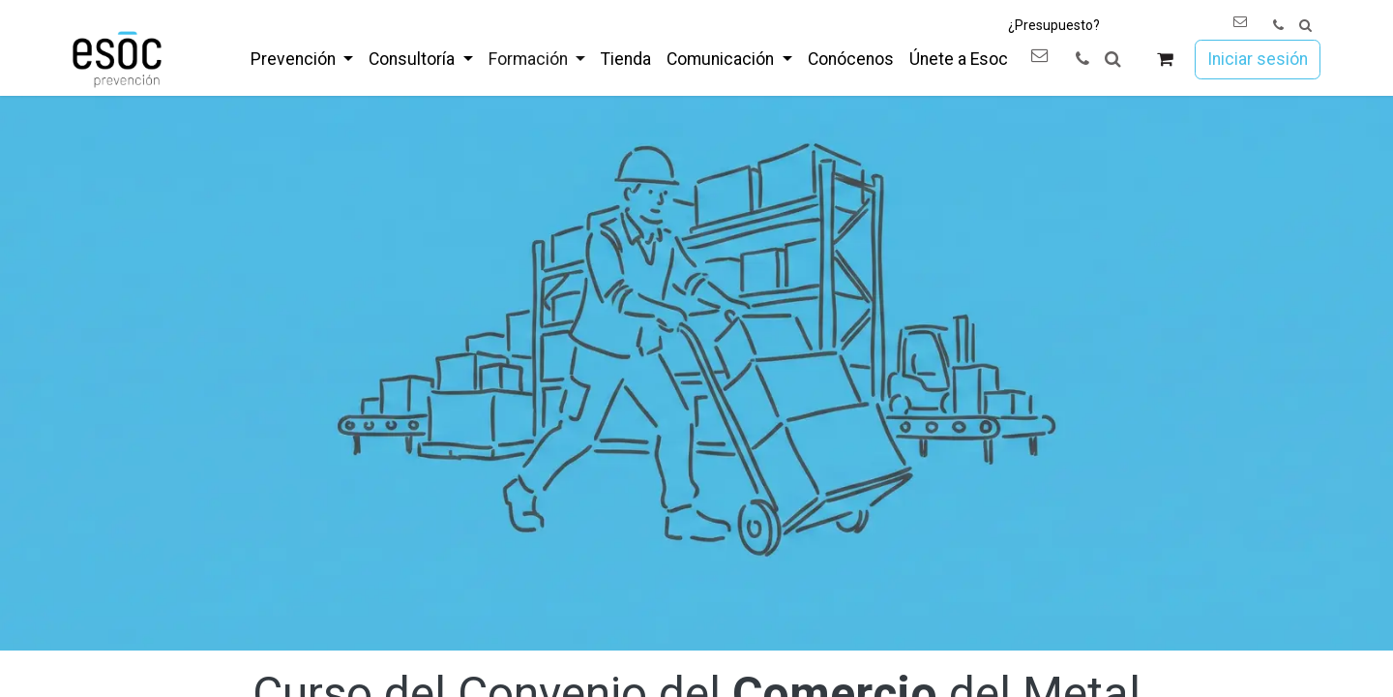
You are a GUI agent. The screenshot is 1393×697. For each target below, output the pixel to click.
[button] (1305, 26)
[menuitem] (302, 59)
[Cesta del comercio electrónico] (1165, 59)
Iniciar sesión (1257, 59)
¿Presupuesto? (1054, 25)
